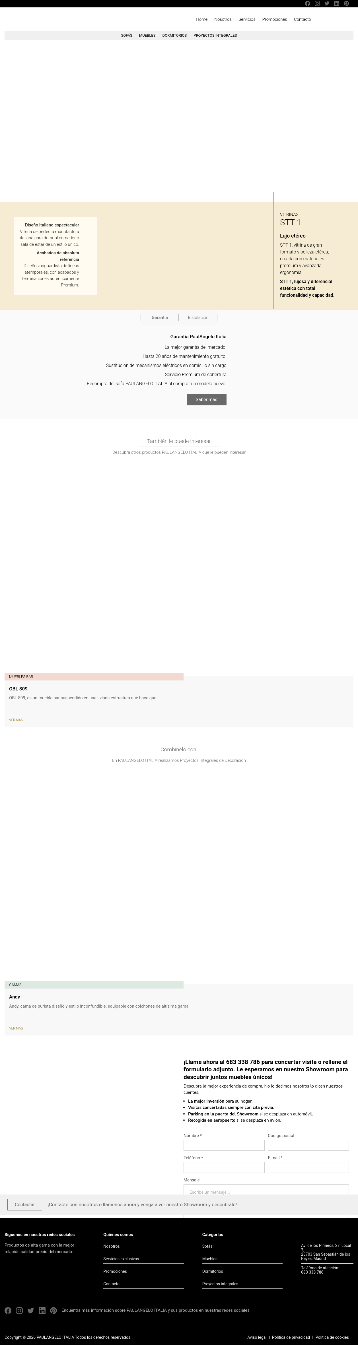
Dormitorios (212, 1271)
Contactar (25, 1204)
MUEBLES (147, 36)
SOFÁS (126, 36)
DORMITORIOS (174, 36)
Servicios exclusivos (121, 1259)
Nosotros (223, 19)
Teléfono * (193, 1157)
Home (201, 19)
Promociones (274, 19)
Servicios (247, 19)
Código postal (281, 1135)
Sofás (207, 1246)
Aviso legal (256, 1337)
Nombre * (193, 1135)
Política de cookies (332, 1337)
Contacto (302, 19)
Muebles (209, 1259)
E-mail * (275, 1157)
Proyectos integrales (220, 1284)
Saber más (206, 400)
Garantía (160, 317)
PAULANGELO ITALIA (37, 19)
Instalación (198, 317)
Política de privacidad (291, 1337)
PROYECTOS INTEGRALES (215, 36)
